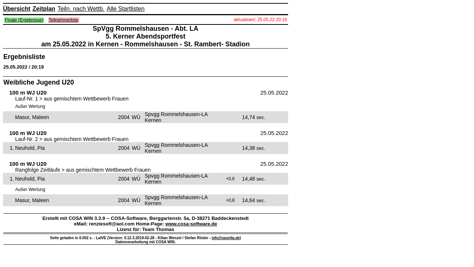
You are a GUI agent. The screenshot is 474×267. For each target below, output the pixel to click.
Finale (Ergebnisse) (24, 20)
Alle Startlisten (125, 9)
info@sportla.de (226, 238)
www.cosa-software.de (191, 224)
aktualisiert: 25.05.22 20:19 (260, 19)
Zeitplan (44, 9)
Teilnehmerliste (64, 20)
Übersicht (16, 9)
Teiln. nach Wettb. (80, 9)
